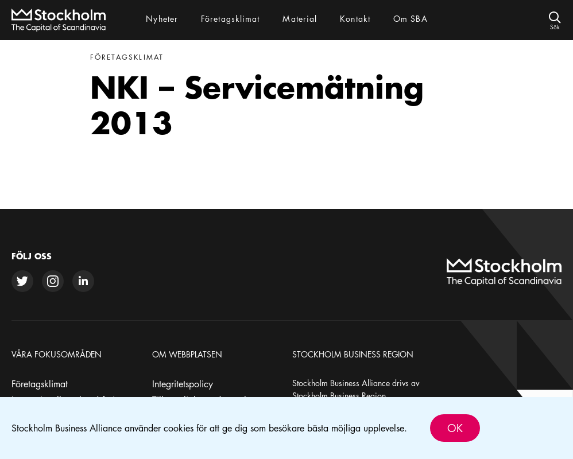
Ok (455, 428)
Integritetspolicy (182, 384)
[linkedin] (83, 281)
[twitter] (22, 281)
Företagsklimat (39, 384)
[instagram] (53, 281)
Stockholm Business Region (339, 395)
